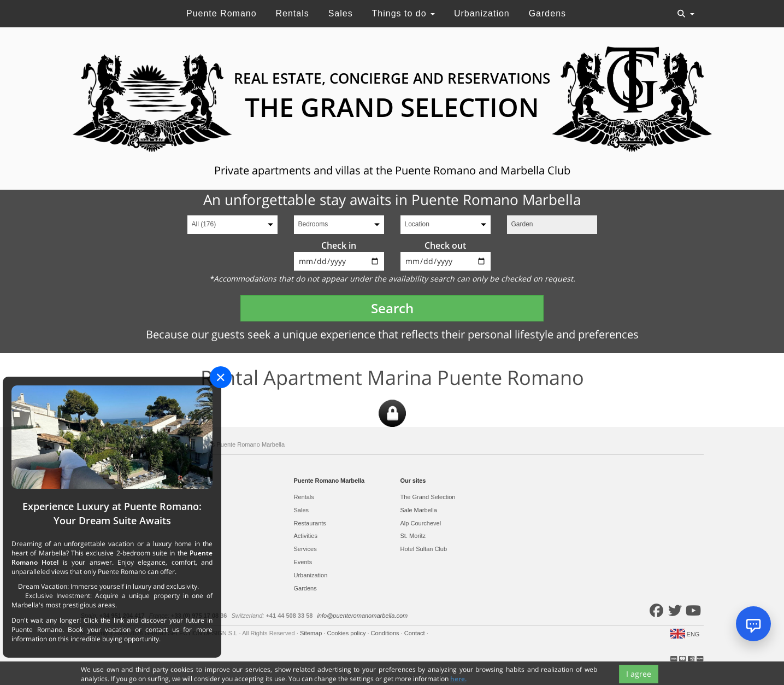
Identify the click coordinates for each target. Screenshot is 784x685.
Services (305, 549)
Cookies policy (347, 633)
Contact (415, 633)
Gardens (547, 13)
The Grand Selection (428, 497)
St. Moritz (413, 535)
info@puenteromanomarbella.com (362, 615)
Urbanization (482, 13)
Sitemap (311, 633)
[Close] (221, 377)
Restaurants (310, 523)
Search (392, 308)
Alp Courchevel (420, 523)
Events (303, 562)
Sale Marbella (418, 510)
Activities (305, 535)
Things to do (403, 13)
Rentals (292, 13)
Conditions (386, 633)
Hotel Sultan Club (423, 549)
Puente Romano (221, 13)
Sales (340, 13)
